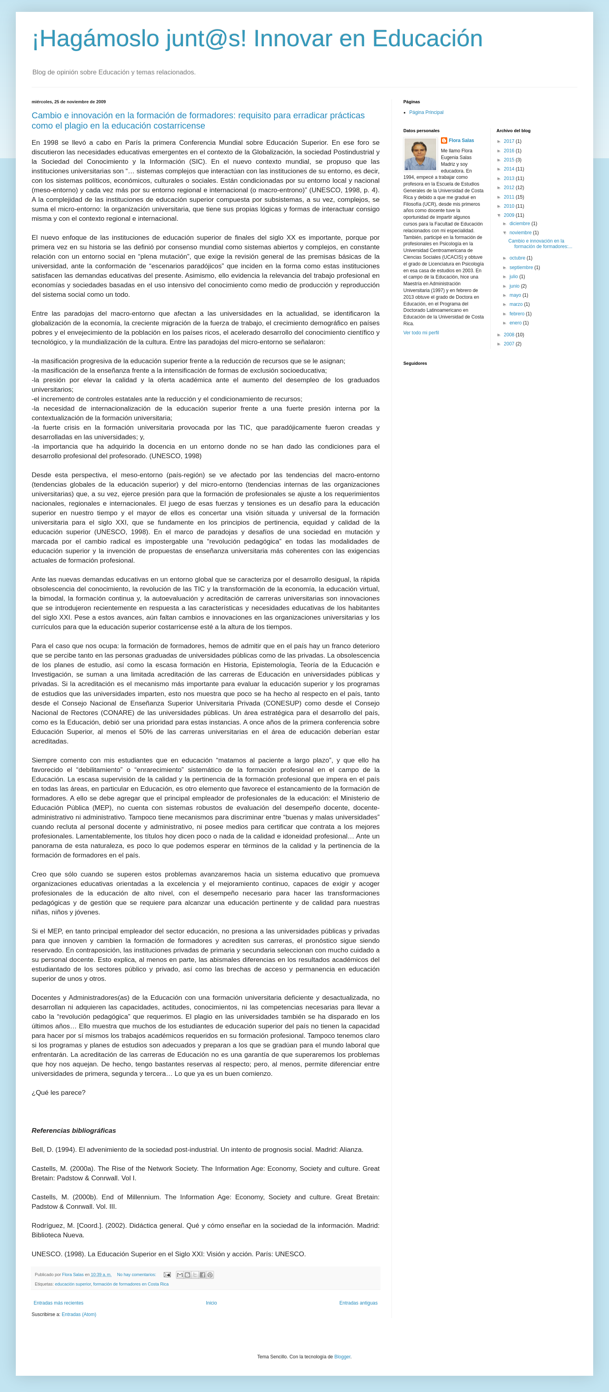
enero (516, 323)
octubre (517, 258)
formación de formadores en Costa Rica (131, 1284)
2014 (510, 169)
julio (514, 276)
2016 (510, 151)
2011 (510, 197)
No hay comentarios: (137, 1274)
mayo (515, 295)
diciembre (520, 223)
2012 (510, 187)
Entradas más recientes (58, 1303)
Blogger (342, 1357)
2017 (510, 141)
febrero (517, 314)
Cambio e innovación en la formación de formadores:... (540, 243)
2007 (510, 344)
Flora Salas (461, 140)
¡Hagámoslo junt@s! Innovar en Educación (257, 38)
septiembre (521, 267)
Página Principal (426, 112)
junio (515, 286)
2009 (510, 215)
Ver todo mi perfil (421, 333)
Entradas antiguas (358, 1303)
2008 (510, 335)
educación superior (73, 1284)
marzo (516, 304)
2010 (510, 206)
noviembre (521, 232)
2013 (510, 178)
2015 (510, 160)
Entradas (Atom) (79, 1314)
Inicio (211, 1303)
